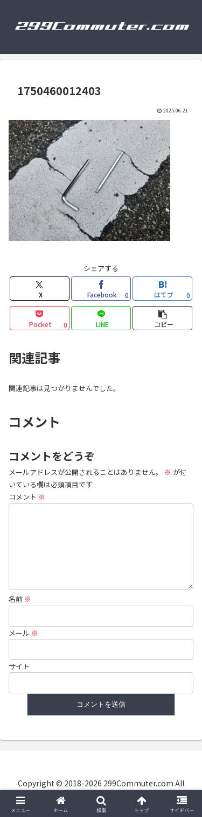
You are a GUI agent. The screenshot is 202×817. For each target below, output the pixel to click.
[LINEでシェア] (101, 318)
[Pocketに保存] (39, 318)
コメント (27, 497)
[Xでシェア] (39, 288)
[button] (162, 318)
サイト (19, 670)
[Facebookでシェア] (101, 288)
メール (23, 637)
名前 (20, 603)
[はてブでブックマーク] (162, 288)
